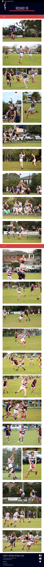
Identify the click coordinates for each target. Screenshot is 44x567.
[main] (22, 8)
